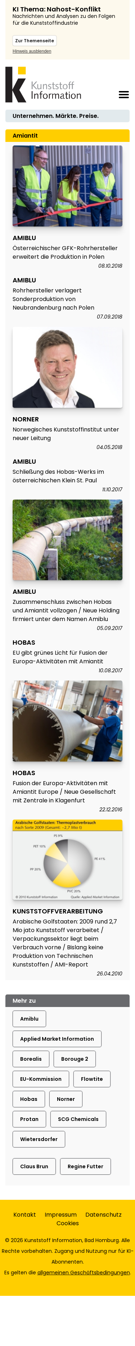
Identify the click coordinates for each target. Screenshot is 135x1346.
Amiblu (29, 1018)
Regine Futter (85, 1166)
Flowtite (92, 1079)
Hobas (28, 1099)
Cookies (68, 1223)
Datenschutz (103, 1215)
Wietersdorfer (39, 1139)
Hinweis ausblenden (32, 51)
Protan (29, 1119)
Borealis (31, 1059)
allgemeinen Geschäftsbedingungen (83, 1272)
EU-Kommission (41, 1079)
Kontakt (24, 1215)
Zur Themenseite (34, 41)
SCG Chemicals (78, 1119)
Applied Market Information (57, 1038)
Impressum (61, 1215)
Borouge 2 (74, 1059)
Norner (66, 1099)
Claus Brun (34, 1166)
